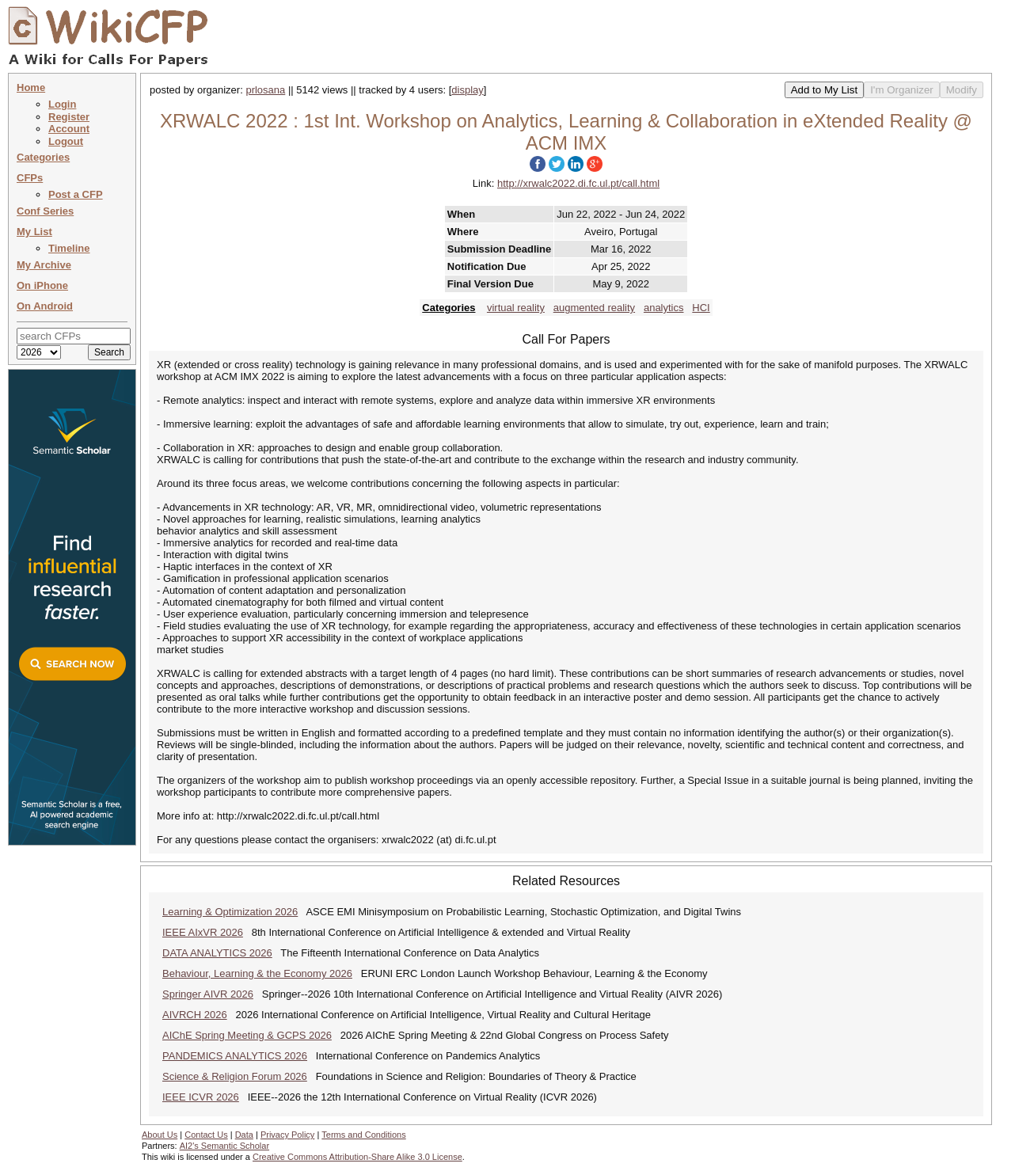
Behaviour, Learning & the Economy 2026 (257, 973)
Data (244, 1134)
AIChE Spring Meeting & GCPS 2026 (247, 1035)
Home (31, 87)
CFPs (30, 178)
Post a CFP (75, 194)
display (467, 90)
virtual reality (516, 308)
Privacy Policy (287, 1134)
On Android (45, 306)
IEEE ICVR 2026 (200, 1097)
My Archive (44, 265)
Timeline (69, 248)
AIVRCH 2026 (194, 1015)
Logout (65, 141)
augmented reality (594, 308)
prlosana (265, 90)
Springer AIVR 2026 (207, 994)
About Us (159, 1134)
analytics (664, 308)
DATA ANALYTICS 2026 (217, 953)
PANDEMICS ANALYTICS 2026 (234, 1056)
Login (62, 104)
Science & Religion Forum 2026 (234, 1076)
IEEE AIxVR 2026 (202, 932)
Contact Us (205, 1134)
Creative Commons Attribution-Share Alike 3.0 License (357, 1156)
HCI (700, 308)
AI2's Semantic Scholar (224, 1145)
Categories (43, 157)
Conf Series (45, 211)
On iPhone (42, 285)
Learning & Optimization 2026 (230, 912)
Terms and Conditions (363, 1134)
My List (34, 232)
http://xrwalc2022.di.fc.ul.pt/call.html (578, 183)
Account (68, 129)
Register (68, 117)
